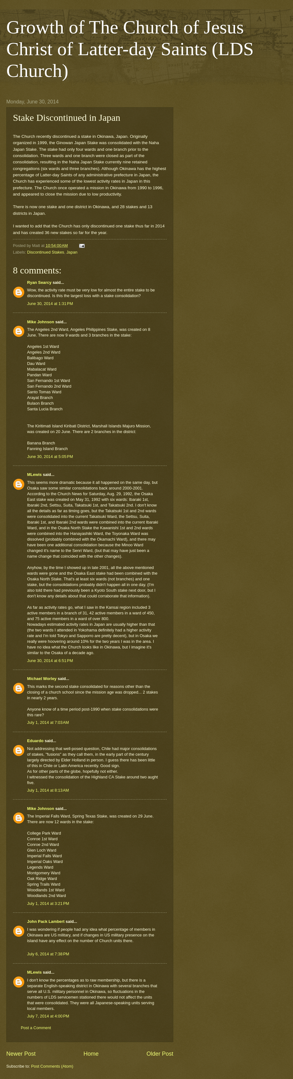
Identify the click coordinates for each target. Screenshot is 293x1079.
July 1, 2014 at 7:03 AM (48, 722)
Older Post (159, 1054)
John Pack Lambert (46, 921)
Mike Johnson (40, 322)
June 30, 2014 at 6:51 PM (50, 660)
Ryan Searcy (39, 282)
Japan (72, 252)
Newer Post (21, 1054)
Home (91, 1054)
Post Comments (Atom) (52, 1066)
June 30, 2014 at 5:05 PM (50, 456)
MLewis (34, 474)
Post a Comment (36, 1027)
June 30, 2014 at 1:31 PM (50, 303)
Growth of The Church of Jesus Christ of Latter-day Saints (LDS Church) (130, 49)
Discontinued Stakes (45, 252)
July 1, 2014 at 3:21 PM (48, 903)
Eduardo (35, 740)
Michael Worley (42, 678)
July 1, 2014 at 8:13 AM (48, 790)
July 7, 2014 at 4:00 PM (48, 1016)
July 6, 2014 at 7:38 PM (48, 954)
